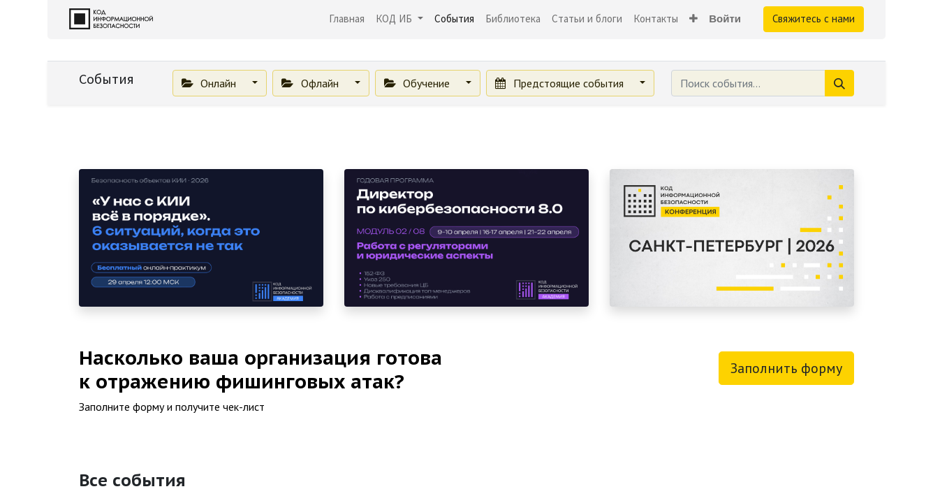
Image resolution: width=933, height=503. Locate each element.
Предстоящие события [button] (560, 83)
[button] (693, 19)
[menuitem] (346, 19)
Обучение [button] (418, 83)
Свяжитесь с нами (813, 18)
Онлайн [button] (210, 83)
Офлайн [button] (311, 83)
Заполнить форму (786, 368)
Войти (725, 18)
